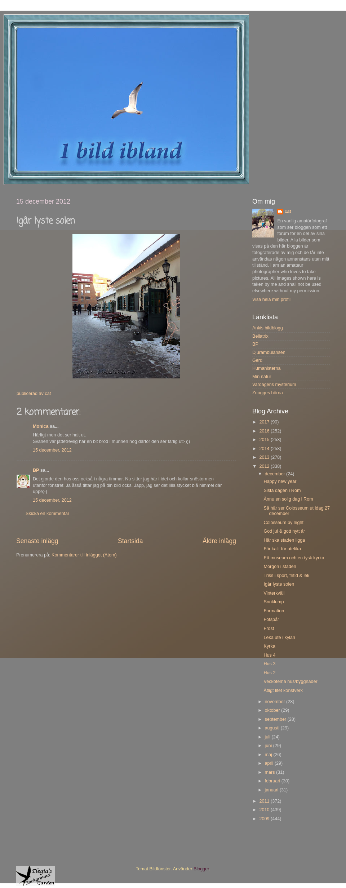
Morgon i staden (279, 566)
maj (269, 754)
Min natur (261, 376)
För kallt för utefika (282, 548)
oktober (273, 710)
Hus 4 (269, 655)
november (276, 701)
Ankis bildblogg (267, 327)
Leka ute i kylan (279, 637)
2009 (265, 818)
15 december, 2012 (52, 450)
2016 (265, 431)
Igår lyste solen (278, 584)
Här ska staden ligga (284, 540)
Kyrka (269, 646)
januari (272, 789)
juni (269, 745)
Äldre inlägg (219, 541)
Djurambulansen (268, 352)
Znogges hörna (267, 392)
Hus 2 (269, 672)
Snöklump (273, 601)
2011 (265, 801)
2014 (265, 448)
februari (273, 780)
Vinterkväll (273, 593)
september (276, 719)
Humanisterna (266, 368)
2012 (265, 466)
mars (270, 772)
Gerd (257, 360)
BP (36, 470)
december (276, 473)
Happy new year (279, 481)
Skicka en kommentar (47, 513)
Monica (40, 426)
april (270, 763)
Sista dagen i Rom (282, 490)
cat (287, 211)
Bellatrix (260, 336)
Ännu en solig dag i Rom (288, 499)
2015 (265, 439)
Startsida (130, 541)
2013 (265, 457)
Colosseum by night (283, 522)
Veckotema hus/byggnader (290, 681)
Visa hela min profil (271, 299)
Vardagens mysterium (274, 384)
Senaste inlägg (37, 541)
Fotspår (271, 619)
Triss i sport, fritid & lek (286, 575)
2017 (265, 422)
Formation (273, 610)
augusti (273, 728)
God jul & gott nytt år (284, 531)
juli (268, 737)
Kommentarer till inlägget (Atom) (84, 555)
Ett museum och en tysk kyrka (293, 557)
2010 (265, 809)
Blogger (201, 868)
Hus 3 (269, 663)
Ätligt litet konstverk (283, 690)
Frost (268, 628)
